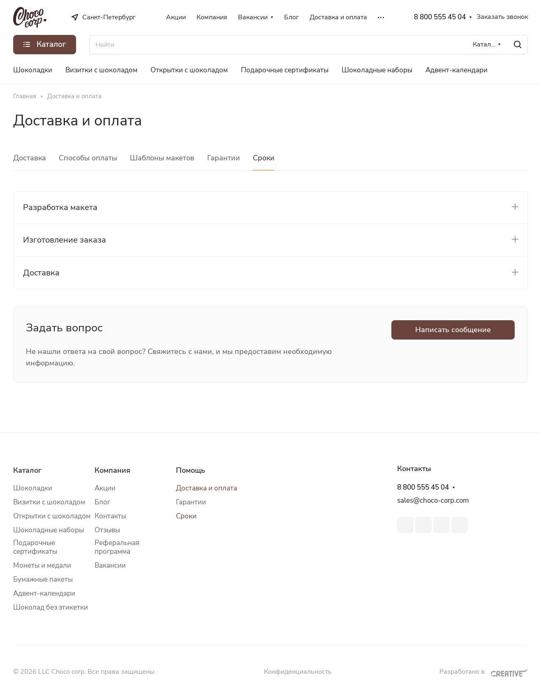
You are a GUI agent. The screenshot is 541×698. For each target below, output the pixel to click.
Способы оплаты (88, 158)
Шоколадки (32, 488)
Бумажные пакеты (43, 579)
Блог (102, 502)
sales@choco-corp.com (433, 500)
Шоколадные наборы (48, 530)
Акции (105, 488)
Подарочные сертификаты (35, 547)
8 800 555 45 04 (440, 17)
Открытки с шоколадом (51, 516)
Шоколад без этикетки (50, 607)
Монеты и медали (42, 565)
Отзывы (107, 530)
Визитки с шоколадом (49, 502)
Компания (112, 470)
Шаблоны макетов (162, 158)
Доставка (29, 158)
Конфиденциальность (298, 671)
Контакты (110, 516)
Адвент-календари (44, 593)
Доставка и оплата (206, 488)
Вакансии (110, 565)
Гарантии (223, 158)
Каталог (27, 470)
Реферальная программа (117, 547)
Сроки (264, 158)
